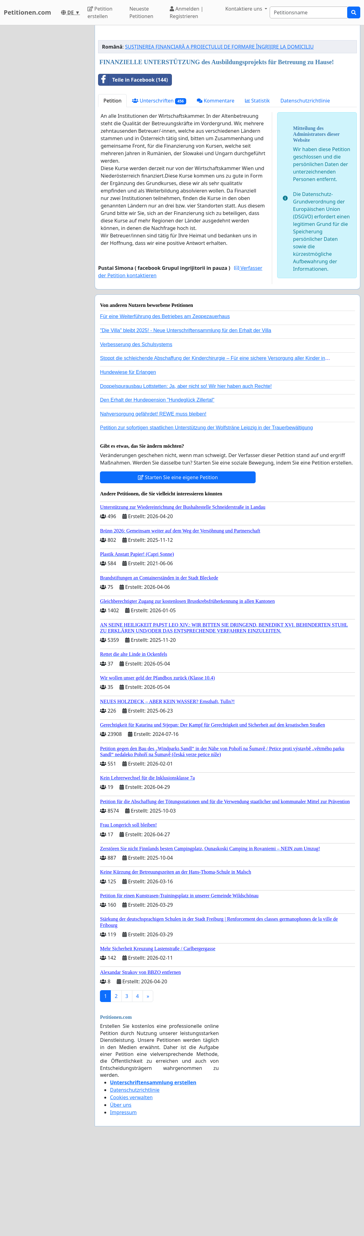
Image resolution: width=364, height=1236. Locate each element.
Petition (112, 187)
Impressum (123, 1199)
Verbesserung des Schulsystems (136, 431)
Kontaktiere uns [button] (244, 8)
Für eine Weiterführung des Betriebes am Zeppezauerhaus (165, 403)
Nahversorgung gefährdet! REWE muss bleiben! (153, 501)
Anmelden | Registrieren (186, 12)
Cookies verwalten (131, 1184)
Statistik (257, 187)
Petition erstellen (99, 12)
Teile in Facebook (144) (133, 167)
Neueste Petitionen (141, 12)
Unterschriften (159, 188)
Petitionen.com (27, 12)
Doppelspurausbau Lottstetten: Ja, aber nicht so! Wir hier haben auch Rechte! (186, 473)
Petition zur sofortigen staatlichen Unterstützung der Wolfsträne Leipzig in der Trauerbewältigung (206, 515)
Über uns (120, 1192)
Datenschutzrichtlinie (305, 187)
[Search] (308, 12)
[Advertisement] (227, 78)
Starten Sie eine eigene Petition (178, 564)
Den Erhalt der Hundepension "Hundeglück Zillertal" (157, 487)
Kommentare (215, 187)
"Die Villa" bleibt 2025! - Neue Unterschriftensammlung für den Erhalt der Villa (185, 417)
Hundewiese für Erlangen (128, 459)
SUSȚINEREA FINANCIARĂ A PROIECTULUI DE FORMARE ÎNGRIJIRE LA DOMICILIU (219, 134)
